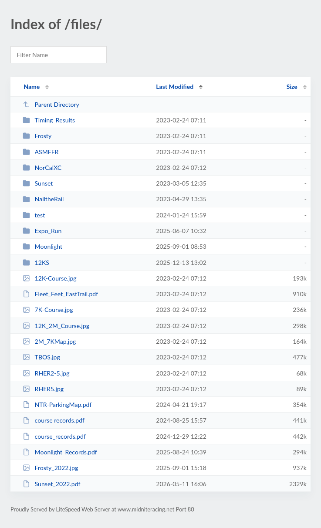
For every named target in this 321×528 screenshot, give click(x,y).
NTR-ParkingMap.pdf (57, 404)
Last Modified (174, 86)
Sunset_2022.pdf (51, 483)
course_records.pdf (54, 436)
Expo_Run (42, 230)
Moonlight (42, 246)
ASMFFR (40, 152)
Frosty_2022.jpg (50, 467)
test (34, 215)
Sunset (38, 183)
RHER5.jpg (43, 389)
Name (32, 86)
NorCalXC (42, 167)
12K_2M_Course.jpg (56, 325)
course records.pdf (53, 420)
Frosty (37, 135)
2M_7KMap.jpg (49, 341)
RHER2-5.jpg (46, 373)
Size (292, 86)
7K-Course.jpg (48, 309)
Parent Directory (51, 104)
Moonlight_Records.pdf (60, 452)
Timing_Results (49, 120)
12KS (36, 262)
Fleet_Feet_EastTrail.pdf (60, 294)
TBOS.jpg (41, 357)
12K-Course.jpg (50, 278)
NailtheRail (43, 199)
